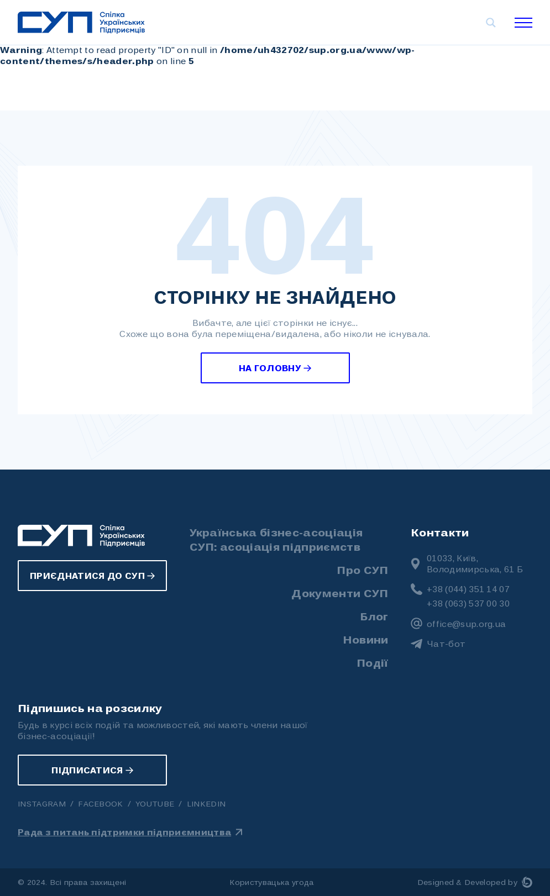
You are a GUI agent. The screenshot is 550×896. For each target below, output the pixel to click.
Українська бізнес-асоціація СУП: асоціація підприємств (276, 539)
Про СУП (362, 569)
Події (373, 662)
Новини (366, 639)
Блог (374, 616)
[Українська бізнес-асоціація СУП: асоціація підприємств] (81, 23)
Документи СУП (339, 593)
